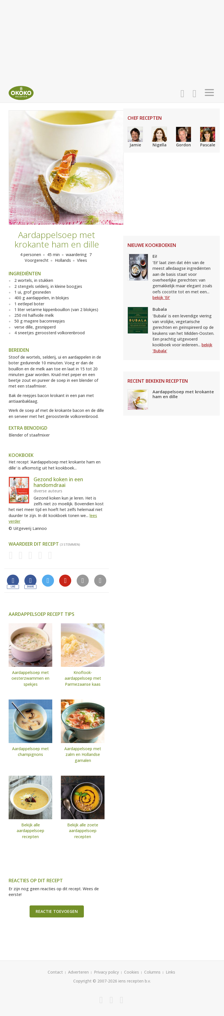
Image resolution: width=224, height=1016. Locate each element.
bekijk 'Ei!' (161, 297)
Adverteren (78, 972)
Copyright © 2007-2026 (95, 981)
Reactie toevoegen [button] (57, 911)
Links (170, 972)
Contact (55, 972)
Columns (152, 972)
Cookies (131, 972)
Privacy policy (106, 972)
